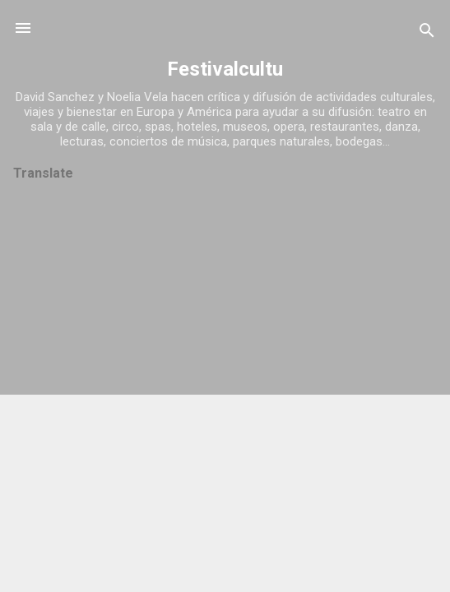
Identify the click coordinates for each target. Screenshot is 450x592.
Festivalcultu (225, 69)
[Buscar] (427, 33)
